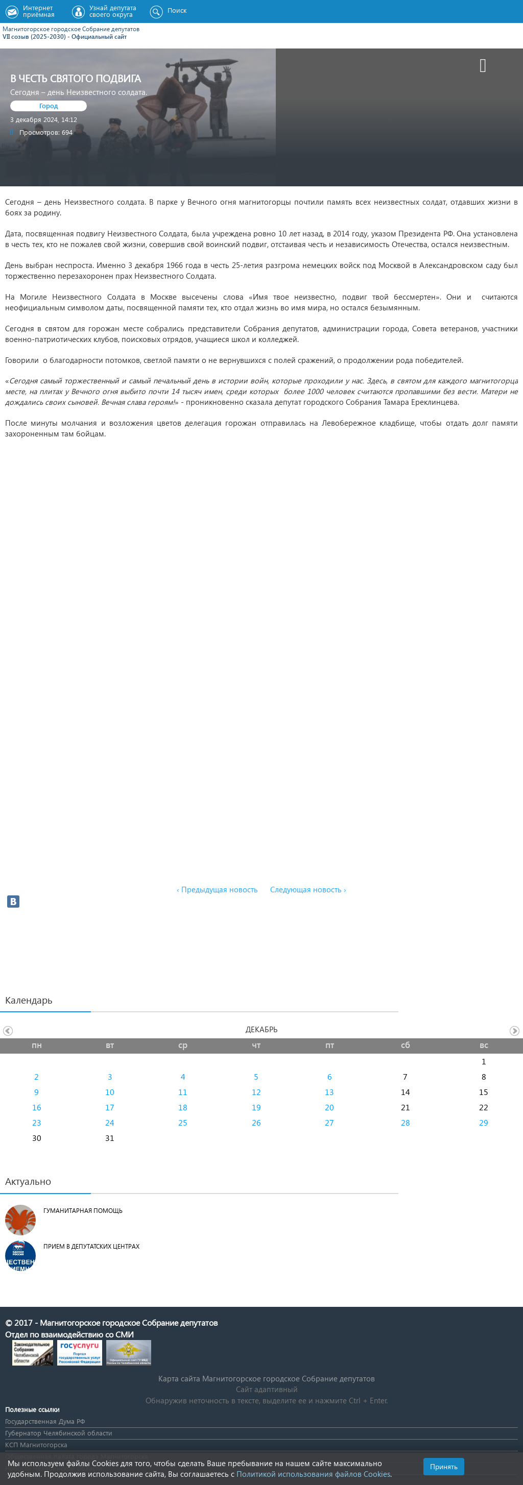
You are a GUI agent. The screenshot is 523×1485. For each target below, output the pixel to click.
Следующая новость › (308, 889)
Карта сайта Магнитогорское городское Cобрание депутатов (266, 1378)
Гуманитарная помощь (83, 1210)
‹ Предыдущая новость (217, 889)
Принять (444, 1466)
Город (48, 105)
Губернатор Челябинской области (58, 1432)
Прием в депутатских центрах (91, 1246)
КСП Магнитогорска (36, 1444)
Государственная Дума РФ (45, 1421)
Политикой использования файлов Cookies (313, 1474)
